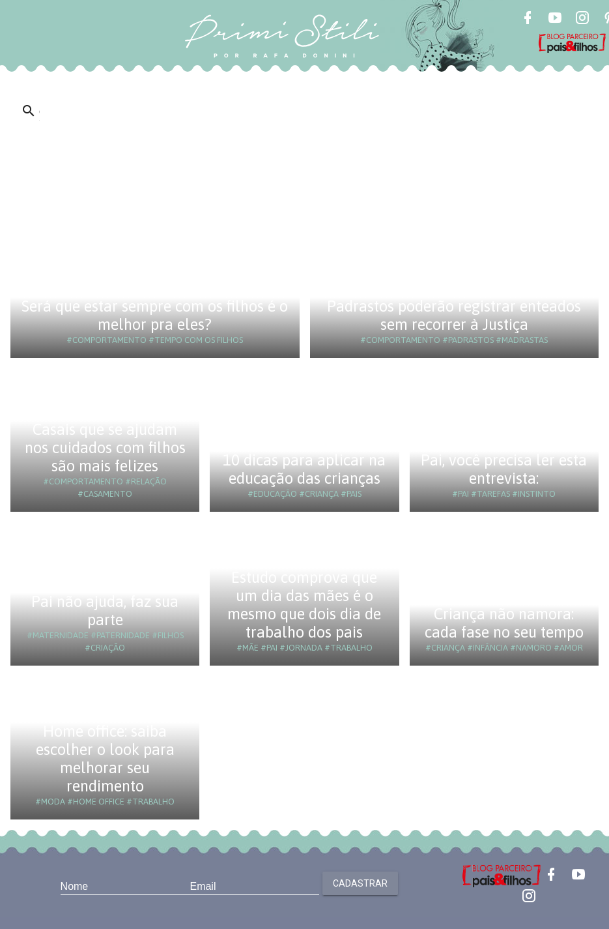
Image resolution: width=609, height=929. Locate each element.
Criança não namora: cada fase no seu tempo (504, 623)
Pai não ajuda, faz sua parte (104, 610)
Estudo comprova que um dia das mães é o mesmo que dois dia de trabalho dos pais (304, 604)
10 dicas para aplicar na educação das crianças (304, 469)
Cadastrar (360, 883)
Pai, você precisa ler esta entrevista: (504, 469)
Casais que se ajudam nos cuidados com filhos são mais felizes (105, 447)
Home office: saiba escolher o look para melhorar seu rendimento (105, 758)
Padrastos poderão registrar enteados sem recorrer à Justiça (454, 315)
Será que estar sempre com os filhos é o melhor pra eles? (154, 315)
